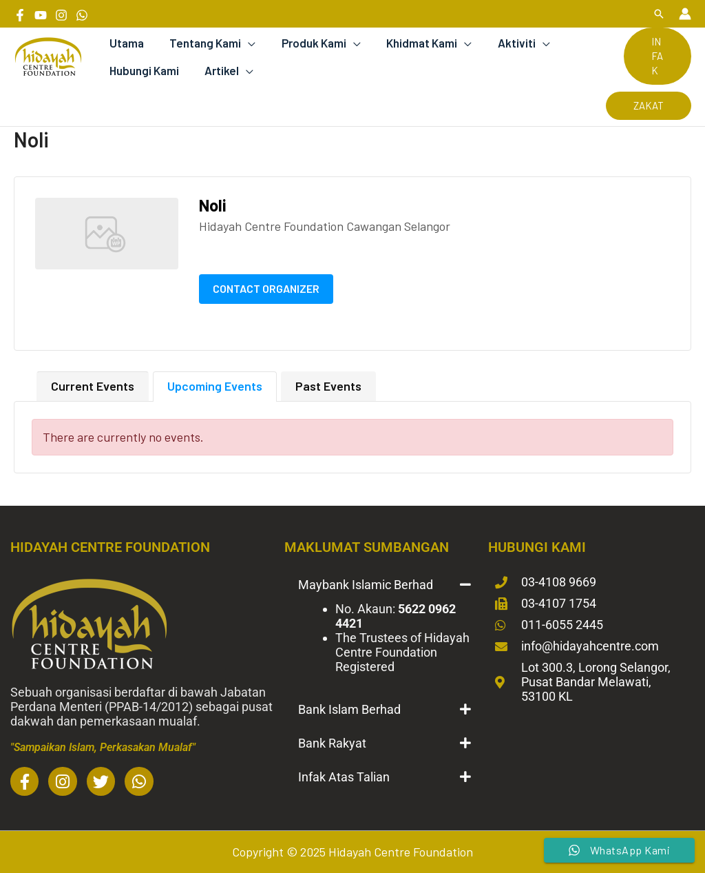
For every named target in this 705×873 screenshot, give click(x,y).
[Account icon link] (685, 14)
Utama (125, 43)
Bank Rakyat (332, 743)
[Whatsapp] (82, 15)
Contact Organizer (266, 288)
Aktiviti (506, 43)
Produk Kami (307, 43)
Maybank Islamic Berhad (365, 584)
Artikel (218, 70)
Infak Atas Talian (344, 777)
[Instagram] (61, 15)
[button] (659, 14)
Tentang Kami (202, 43)
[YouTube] (40, 15)
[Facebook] (20, 15)
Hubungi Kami (143, 70)
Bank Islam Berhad (349, 709)
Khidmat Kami (413, 43)
